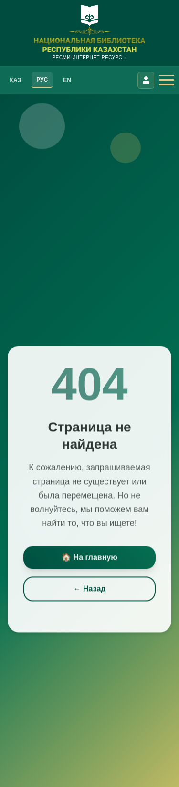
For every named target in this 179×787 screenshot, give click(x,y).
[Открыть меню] (166, 80)
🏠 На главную (89, 558)
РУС (42, 79)
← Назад (90, 590)
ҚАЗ (15, 80)
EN (67, 80)
